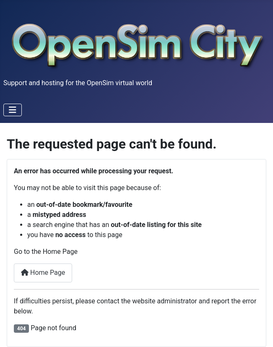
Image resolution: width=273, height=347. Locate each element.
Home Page (43, 273)
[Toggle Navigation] (12, 110)
